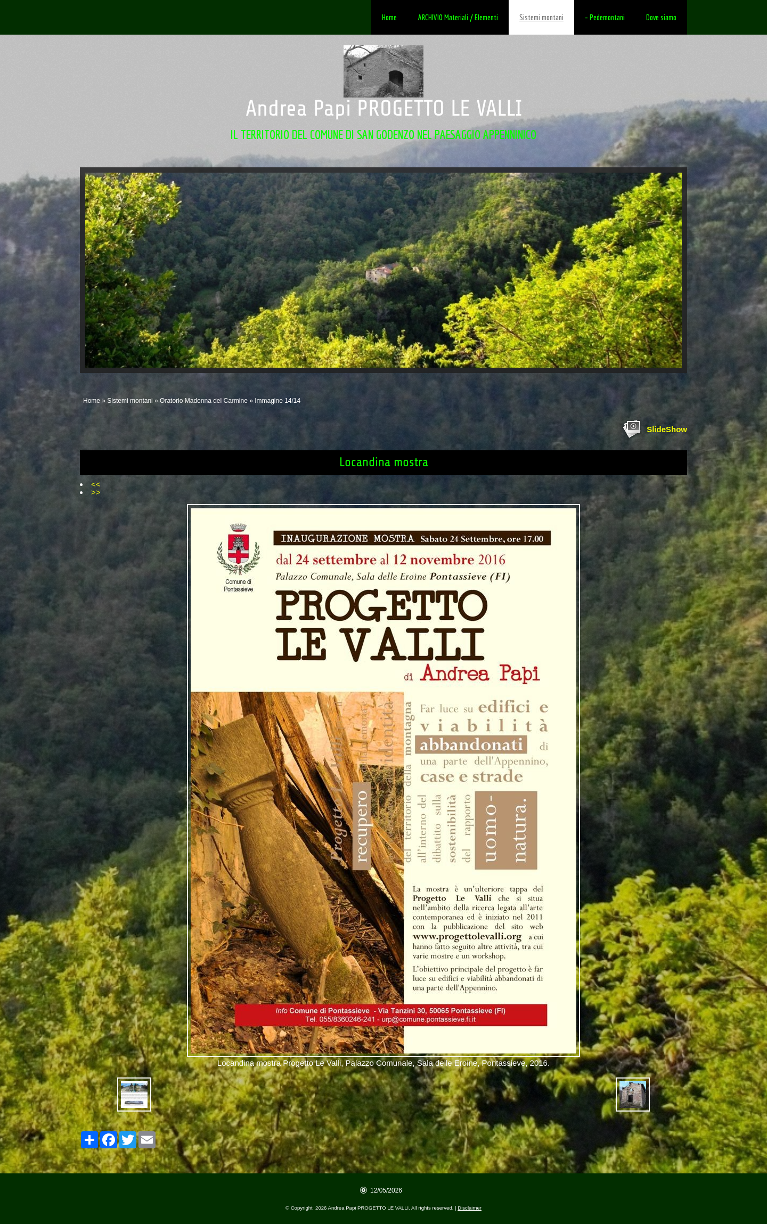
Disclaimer (470, 1208)
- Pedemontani (605, 17)
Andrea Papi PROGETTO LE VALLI (384, 108)
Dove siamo (661, 17)
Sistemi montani (541, 17)
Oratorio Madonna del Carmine (204, 400)
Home (389, 17)
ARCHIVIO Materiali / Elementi (458, 17)
